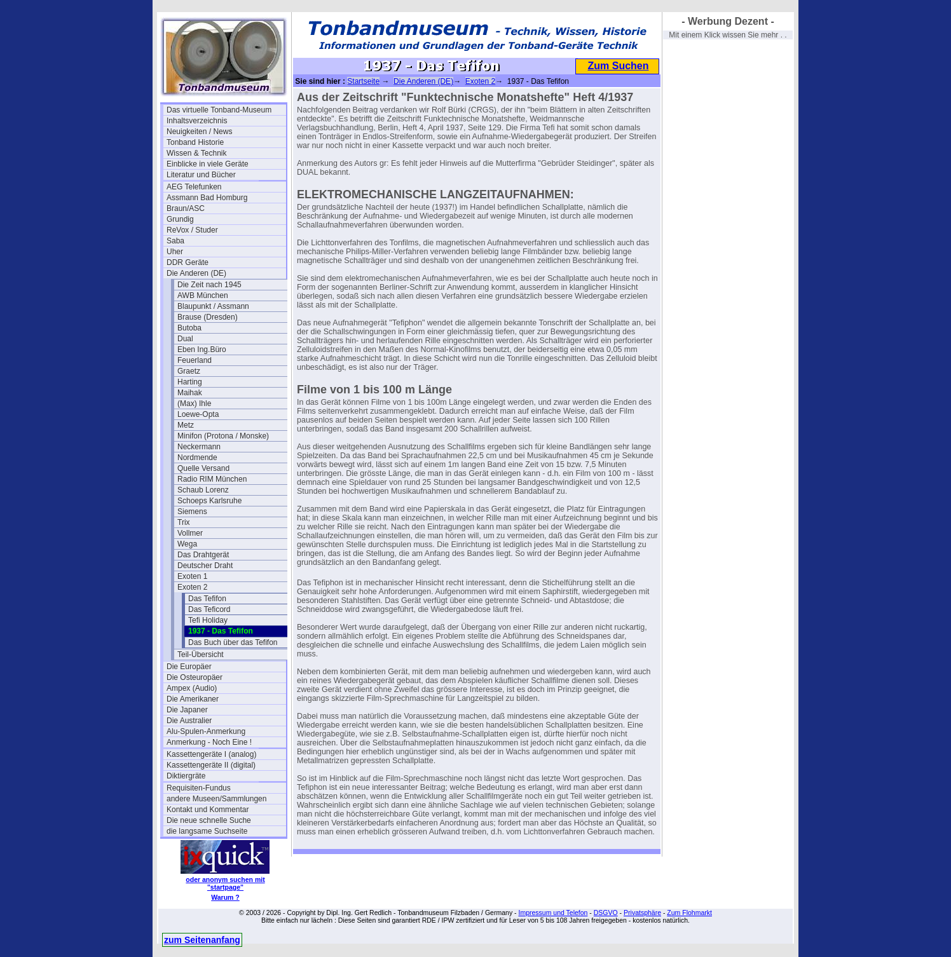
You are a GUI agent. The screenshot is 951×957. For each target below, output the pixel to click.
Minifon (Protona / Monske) (223, 435)
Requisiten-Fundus (199, 788)
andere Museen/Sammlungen (216, 798)
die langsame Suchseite (207, 831)
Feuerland (194, 360)
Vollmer (190, 533)
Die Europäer (189, 666)
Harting (189, 381)
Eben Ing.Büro (201, 349)
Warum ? (225, 897)
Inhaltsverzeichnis (197, 120)
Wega (187, 544)
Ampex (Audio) (192, 688)
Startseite (363, 81)
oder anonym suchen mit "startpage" (225, 883)
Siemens (192, 511)
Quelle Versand (203, 468)
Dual (185, 338)
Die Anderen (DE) (196, 273)
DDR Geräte (188, 262)
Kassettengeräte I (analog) (211, 754)
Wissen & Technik (196, 153)
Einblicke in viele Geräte (208, 164)
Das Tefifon (207, 598)
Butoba (189, 327)
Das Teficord (209, 609)
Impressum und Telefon (552, 912)
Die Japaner (187, 709)
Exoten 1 (192, 576)
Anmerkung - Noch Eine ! (209, 742)
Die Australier (189, 720)
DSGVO (606, 912)
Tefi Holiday (208, 620)
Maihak (189, 392)
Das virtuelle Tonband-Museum (219, 109)
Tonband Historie (195, 142)
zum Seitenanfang (202, 940)
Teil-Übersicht (200, 654)
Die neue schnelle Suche (209, 820)
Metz (185, 425)
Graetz (188, 371)
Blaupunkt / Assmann (213, 306)
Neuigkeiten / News (199, 131)
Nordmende (197, 457)
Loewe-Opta (198, 414)
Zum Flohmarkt (689, 912)
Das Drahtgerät (203, 554)
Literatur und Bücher (201, 174)
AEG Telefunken (194, 186)
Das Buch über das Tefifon (233, 642)
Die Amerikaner (193, 699)
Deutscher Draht (205, 565)
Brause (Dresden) (207, 317)
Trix (183, 522)
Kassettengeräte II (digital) (211, 765)
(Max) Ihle (194, 403)
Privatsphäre (642, 912)
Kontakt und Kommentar (208, 809)
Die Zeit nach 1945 (209, 284)
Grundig (180, 219)
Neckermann (199, 446)
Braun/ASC (186, 208)
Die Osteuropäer (194, 677)
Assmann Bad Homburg (207, 197)
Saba (175, 240)
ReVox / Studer (192, 230)
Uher (175, 251)
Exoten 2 (192, 587)
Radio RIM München (212, 479)
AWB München (202, 295)
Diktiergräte (186, 775)
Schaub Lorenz (203, 489)
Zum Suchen (617, 65)
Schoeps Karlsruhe (209, 500)
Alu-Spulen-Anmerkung (206, 731)
